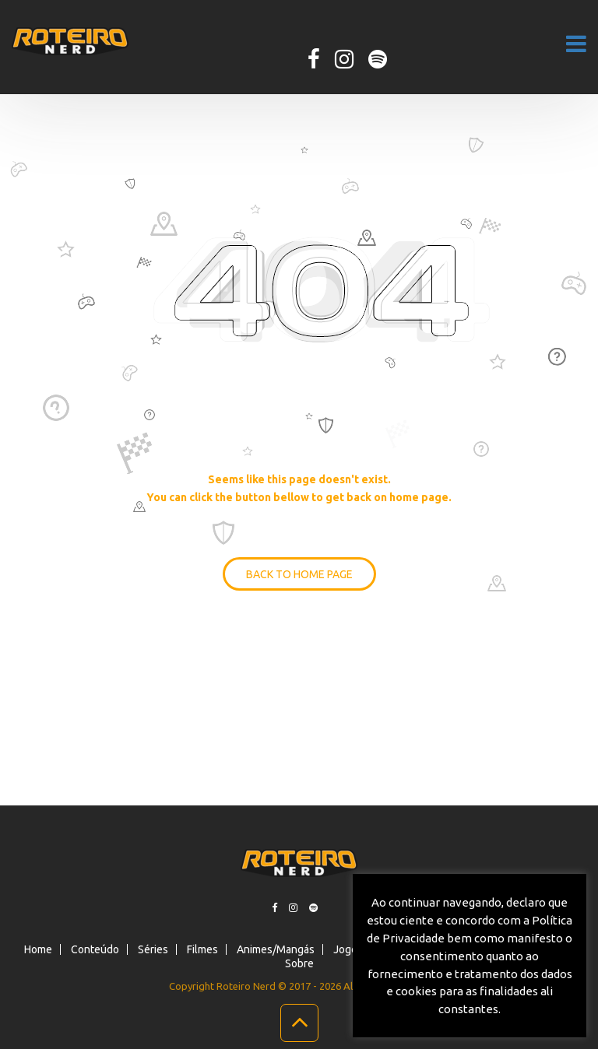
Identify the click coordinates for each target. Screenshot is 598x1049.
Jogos (348, 949)
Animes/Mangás (276, 949)
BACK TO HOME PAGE (299, 574)
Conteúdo (95, 949)
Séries (153, 949)
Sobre (299, 963)
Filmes (202, 949)
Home (38, 949)
